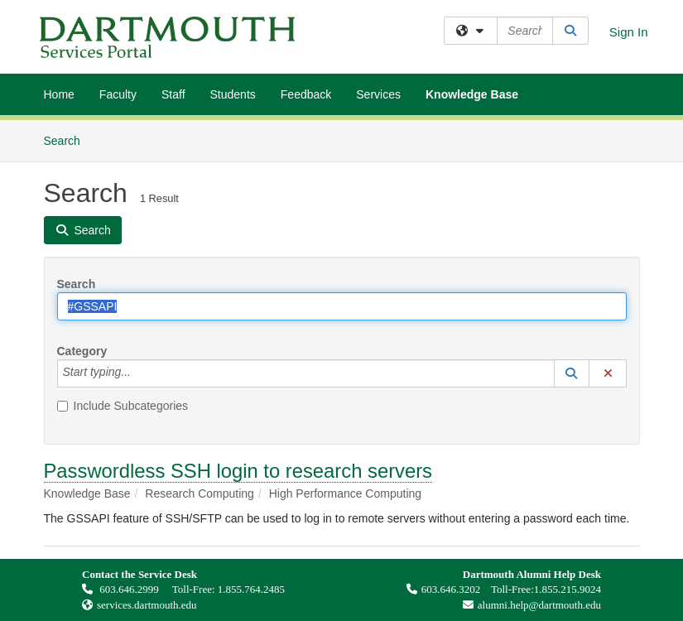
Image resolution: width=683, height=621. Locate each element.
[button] (572, 373)
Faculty (118, 94)
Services (378, 94)
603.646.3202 (443, 589)
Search (68, 139)
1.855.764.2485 (251, 589)
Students (233, 94)
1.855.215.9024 (567, 589)
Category (82, 351)
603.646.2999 (121, 589)
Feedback (306, 94)
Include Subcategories (123, 405)
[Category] (140, 373)
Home (59, 94)
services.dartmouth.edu (147, 605)
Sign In (628, 32)
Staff (173, 94)
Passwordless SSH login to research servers (238, 471)
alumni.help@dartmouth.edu (528, 605)
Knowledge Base (472, 94)
